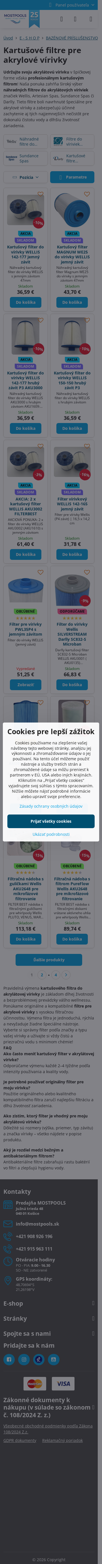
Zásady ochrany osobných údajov (51, 806)
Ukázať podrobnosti (51, 834)
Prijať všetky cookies (51, 821)
